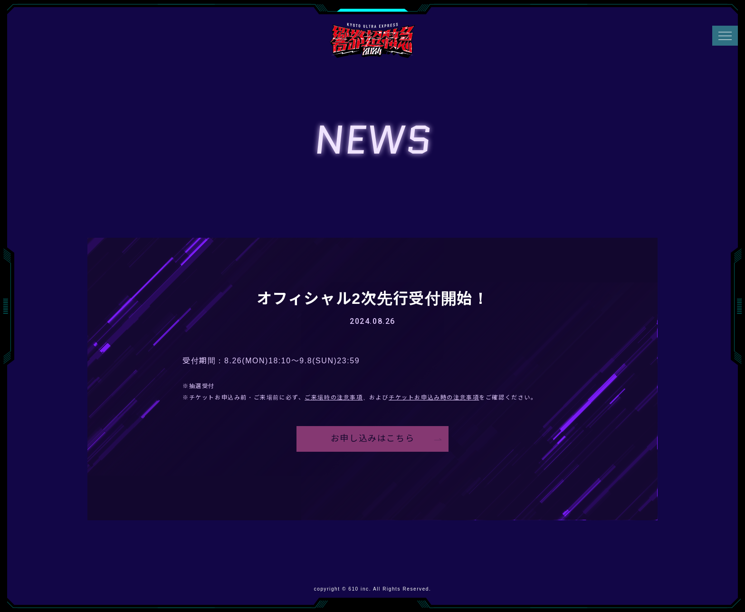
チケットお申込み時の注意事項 (434, 398)
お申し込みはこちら (372, 439)
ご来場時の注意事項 (334, 398)
